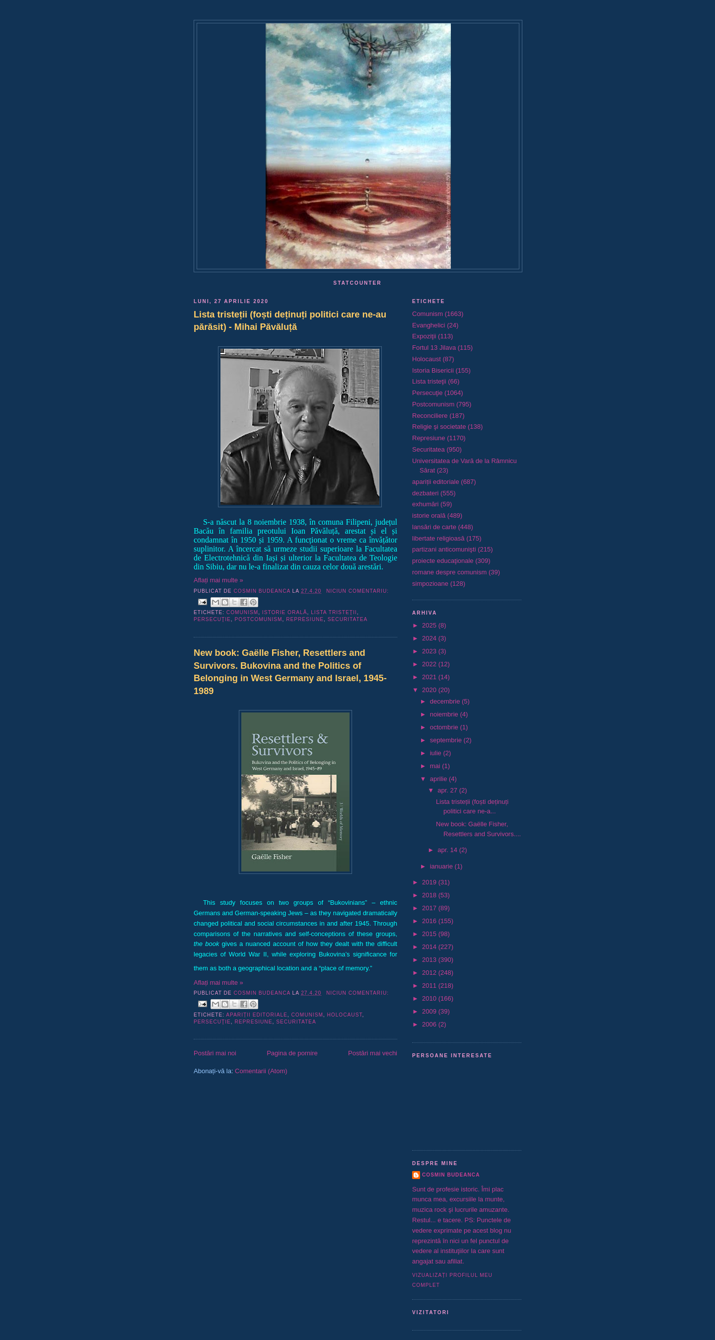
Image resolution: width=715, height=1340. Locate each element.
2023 (430, 651)
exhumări (425, 504)
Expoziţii (424, 336)
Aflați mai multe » (218, 580)
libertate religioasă (438, 538)
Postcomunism (259, 619)
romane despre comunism (449, 572)
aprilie (439, 779)
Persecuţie (212, 619)
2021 (430, 677)
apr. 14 (448, 850)
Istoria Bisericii (433, 370)
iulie (436, 753)
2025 (430, 625)
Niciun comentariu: (357, 591)
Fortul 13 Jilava (434, 347)
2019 (430, 882)
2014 (430, 946)
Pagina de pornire (292, 1053)
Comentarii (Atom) (261, 1071)
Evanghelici (428, 325)
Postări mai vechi (372, 1053)
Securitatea (348, 619)
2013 (430, 959)
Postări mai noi (215, 1053)
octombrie (445, 727)
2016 (430, 921)
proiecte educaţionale (443, 560)
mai (436, 766)
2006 (430, 1024)
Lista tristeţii (334, 612)
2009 (430, 1011)
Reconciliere (430, 415)
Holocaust (344, 1015)
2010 (430, 998)
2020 (430, 690)
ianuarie (442, 866)
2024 (430, 638)
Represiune (305, 619)
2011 (430, 985)
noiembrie (445, 714)
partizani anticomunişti (444, 549)
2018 (430, 895)
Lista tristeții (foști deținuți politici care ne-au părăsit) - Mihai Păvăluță (290, 321)
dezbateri (425, 493)
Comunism (242, 612)
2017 (430, 908)
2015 (430, 934)
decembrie (446, 701)
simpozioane (430, 583)
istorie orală (284, 612)
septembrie (447, 740)
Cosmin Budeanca (451, 1175)
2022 (430, 664)
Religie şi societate (439, 426)
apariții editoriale (256, 1015)
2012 (430, 972)
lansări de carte (434, 527)
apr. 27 (448, 790)
